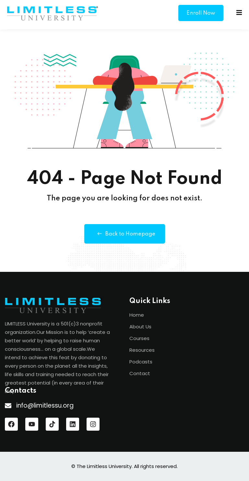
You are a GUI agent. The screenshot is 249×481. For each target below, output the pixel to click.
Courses (139, 338)
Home (136, 314)
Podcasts (140, 361)
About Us (140, 326)
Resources (142, 350)
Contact (139, 373)
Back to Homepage (124, 234)
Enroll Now (200, 13)
